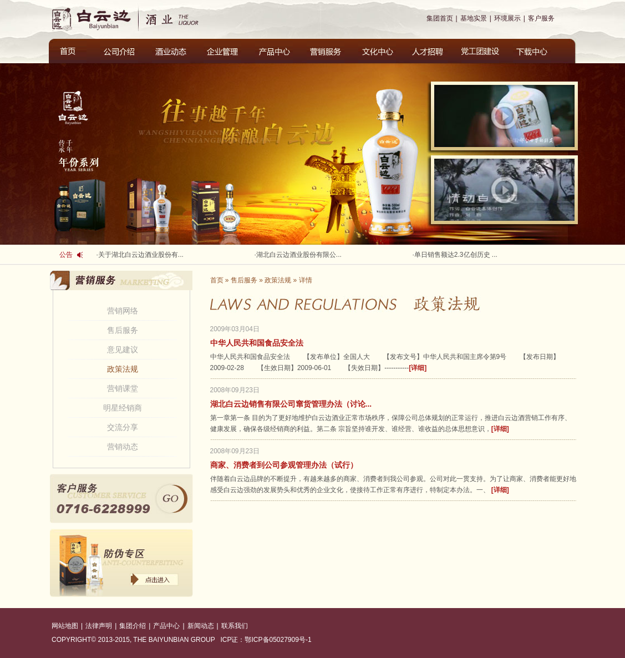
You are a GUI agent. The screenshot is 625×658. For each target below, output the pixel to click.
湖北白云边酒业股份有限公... (299, 255)
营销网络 (122, 310)
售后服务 (122, 330)
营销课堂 (122, 388)
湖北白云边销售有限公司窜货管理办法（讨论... (291, 403)
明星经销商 (122, 407)
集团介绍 (132, 626)
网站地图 (65, 626)
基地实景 (473, 18)
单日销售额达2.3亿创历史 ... (455, 255)
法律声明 (98, 626)
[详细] (417, 368)
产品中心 (166, 626)
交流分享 (122, 427)
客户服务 (541, 18)
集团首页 (439, 18)
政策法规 (122, 369)
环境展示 (507, 18)
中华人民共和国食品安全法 (256, 342)
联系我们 (234, 626)
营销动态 (122, 446)
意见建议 (122, 349)
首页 (216, 280)
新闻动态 (200, 626)
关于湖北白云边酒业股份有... (141, 255)
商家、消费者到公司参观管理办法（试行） (284, 464)
